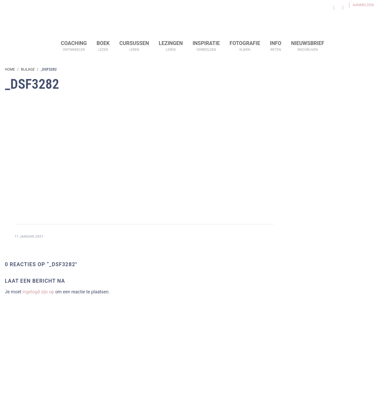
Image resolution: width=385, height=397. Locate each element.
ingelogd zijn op (38, 291)
